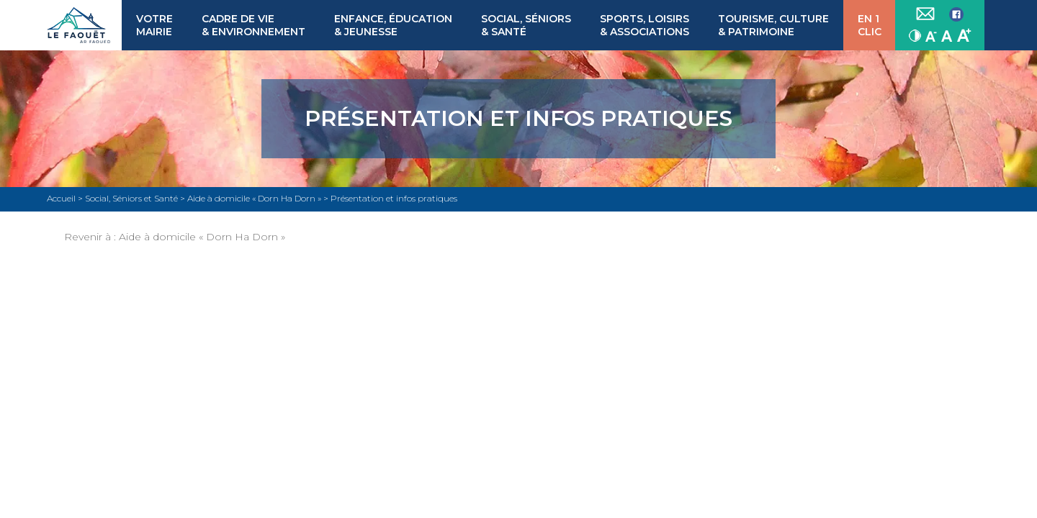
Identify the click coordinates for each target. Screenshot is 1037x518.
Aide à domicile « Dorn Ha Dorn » (202, 236)
